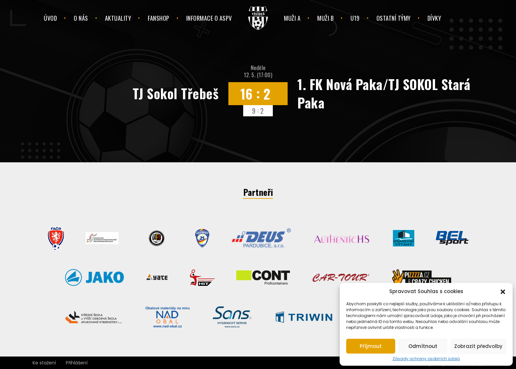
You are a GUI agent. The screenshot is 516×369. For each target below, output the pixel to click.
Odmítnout (422, 346)
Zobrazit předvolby (478, 346)
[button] (503, 291)
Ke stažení (44, 362)
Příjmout (371, 346)
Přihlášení (77, 362)
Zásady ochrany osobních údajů (426, 359)
